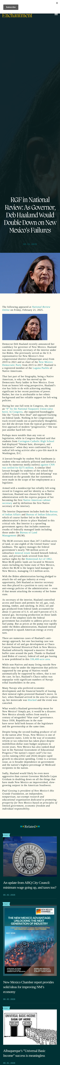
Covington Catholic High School (36, 441)
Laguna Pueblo (41, 368)
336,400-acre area (40, 659)
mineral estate (22, 553)
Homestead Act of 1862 (39, 559)
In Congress (16, 412)
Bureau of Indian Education (41, 514)
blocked (32, 700)
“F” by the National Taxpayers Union (27, 409)
